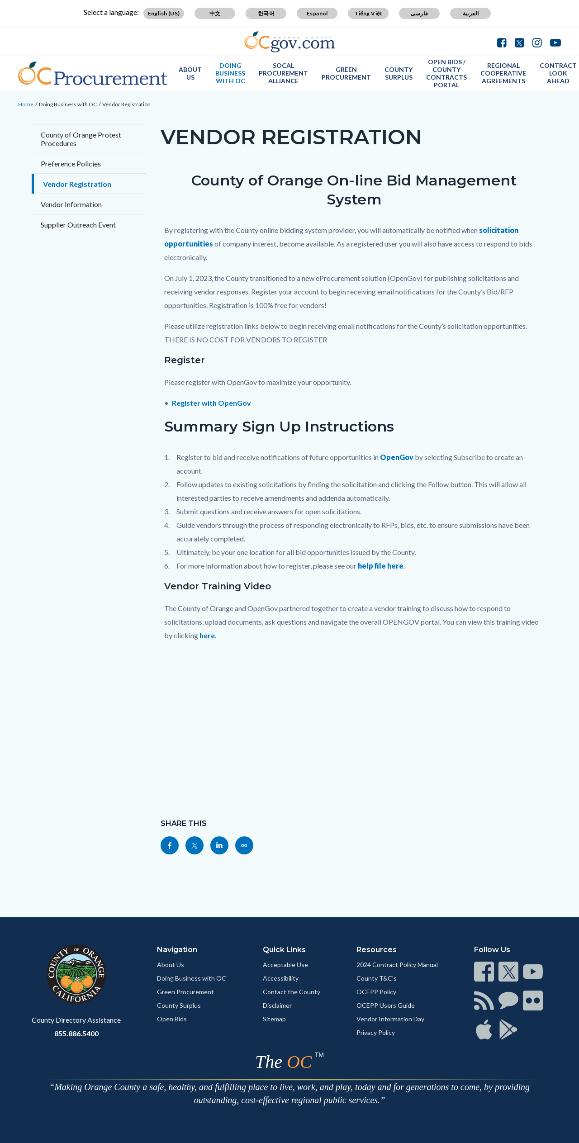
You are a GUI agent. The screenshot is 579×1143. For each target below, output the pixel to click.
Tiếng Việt (369, 13)
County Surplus (398, 73)
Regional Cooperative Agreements (503, 73)
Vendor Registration (126, 104)
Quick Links (284, 949)
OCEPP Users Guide (385, 1005)
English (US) (164, 13)
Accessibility (281, 978)
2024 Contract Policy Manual (397, 964)
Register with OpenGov (211, 402)
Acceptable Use (285, 964)
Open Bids (172, 1019)
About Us (190, 73)
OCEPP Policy (376, 992)
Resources (376, 949)
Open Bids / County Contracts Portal (446, 73)
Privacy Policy (375, 1032)
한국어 (266, 13)
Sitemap (274, 1019)
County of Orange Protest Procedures (81, 138)
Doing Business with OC (230, 73)
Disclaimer (277, 1005)
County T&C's (376, 978)
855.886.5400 (76, 1033)
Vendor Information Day (390, 1019)
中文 (215, 13)
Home (25, 104)
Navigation (177, 949)
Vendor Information (71, 204)
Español (317, 13)
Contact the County (291, 992)
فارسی (419, 13)
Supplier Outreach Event (78, 224)
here (207, 635)
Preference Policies (71, 163)
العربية (471, 13)
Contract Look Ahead (558, 73)
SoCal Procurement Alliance (283, 73)
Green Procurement (346, 73)
